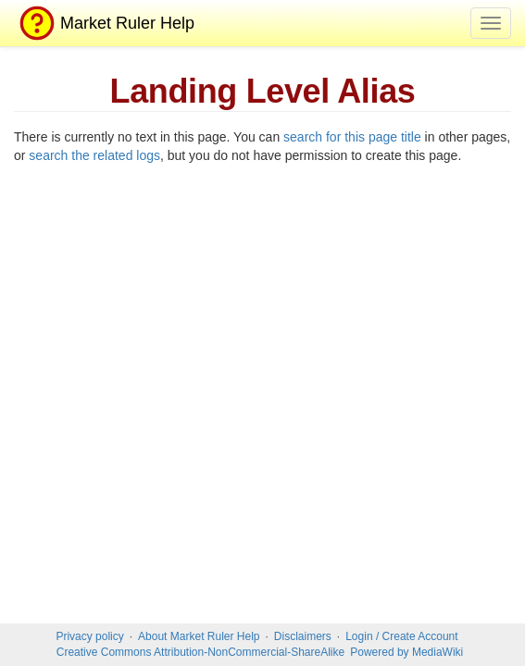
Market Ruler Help (104, 23)
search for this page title (352, 137)
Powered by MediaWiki (406, 652)
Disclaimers (302, 636)
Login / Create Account (401, 636)
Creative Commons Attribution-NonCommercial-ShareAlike (200, 652)
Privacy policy (89, 636)
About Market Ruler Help (198, 636)
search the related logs (94, 155)
